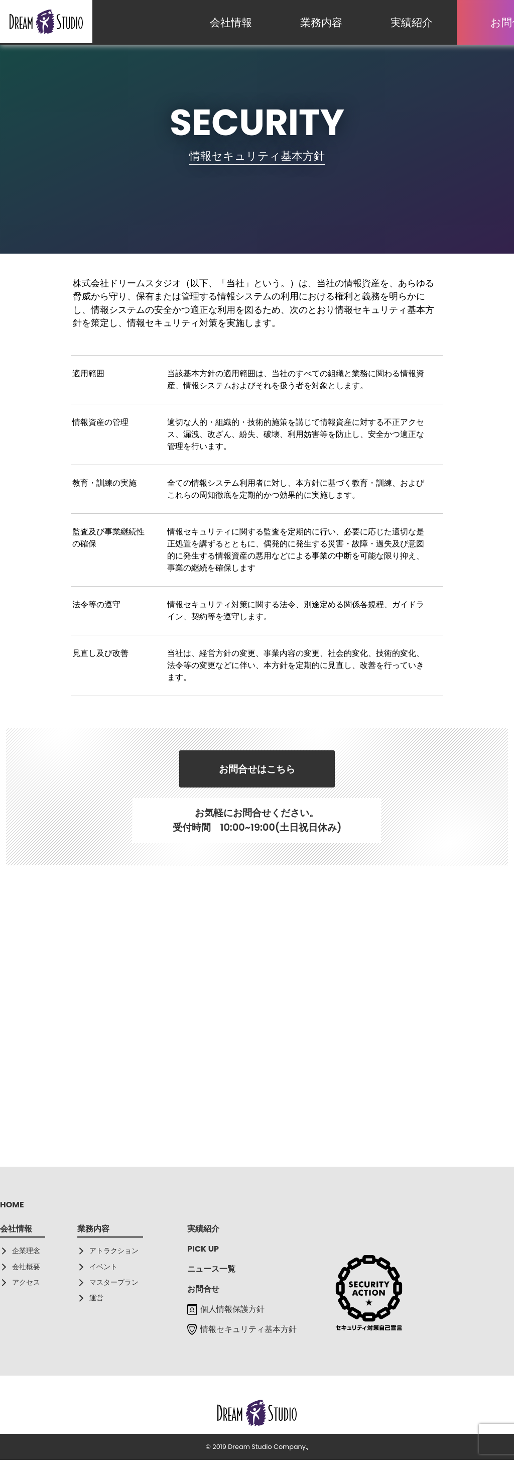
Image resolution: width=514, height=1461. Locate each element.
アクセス (26, 1283)
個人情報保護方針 (226, 1310)
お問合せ (203, 1290)
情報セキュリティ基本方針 (242, 1330)
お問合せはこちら (257, 769)
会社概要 (26, 1267)
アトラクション (114, 1252)
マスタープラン (114, 1283)
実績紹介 (412, 22)
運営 (96, 1299)
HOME (12, 1205)
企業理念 (26, 1252)
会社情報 (231, 22)
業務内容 (321, 22)
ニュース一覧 (211, 1270)
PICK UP (203, 1250)
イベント (103, 1267)
